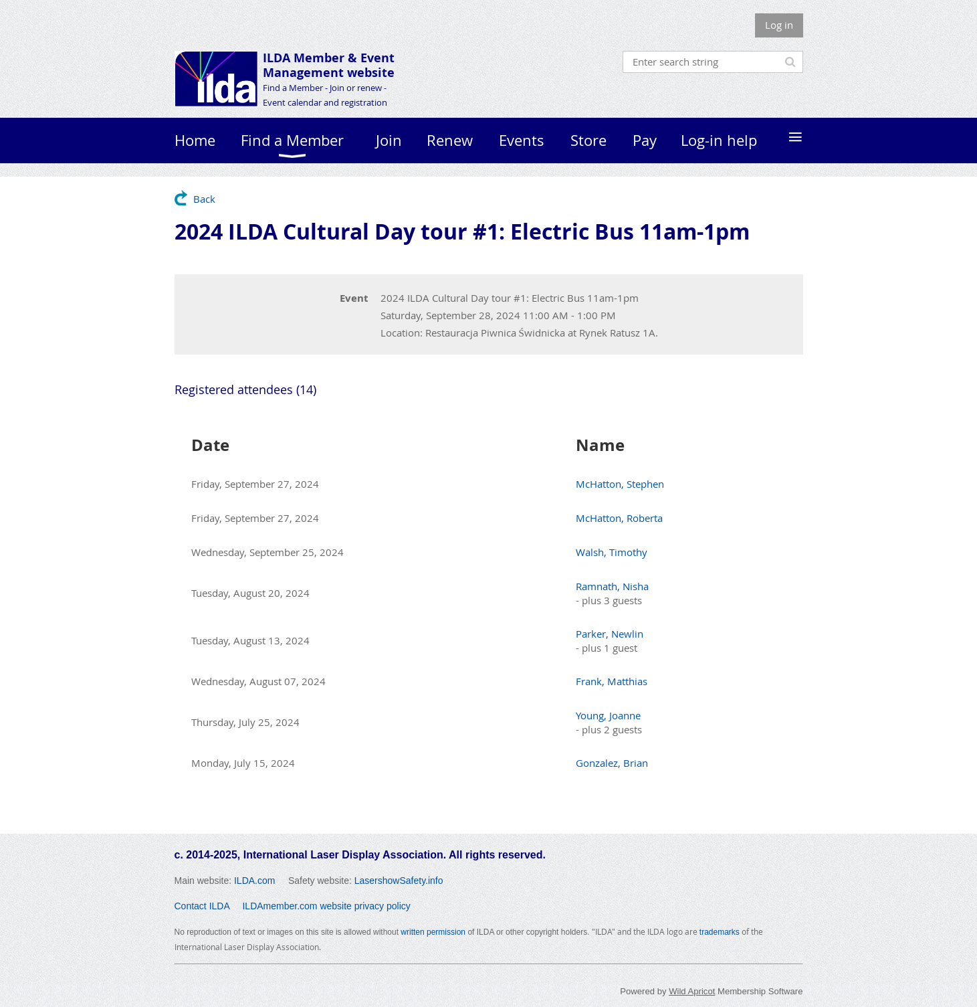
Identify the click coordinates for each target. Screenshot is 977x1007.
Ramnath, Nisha (612, 586)
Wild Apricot (692, 991)
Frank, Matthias (611, 681)
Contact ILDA (202, 906)
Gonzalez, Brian (612, 762)
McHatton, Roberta (619, 518)
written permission (433, 932)
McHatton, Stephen (620, 483)
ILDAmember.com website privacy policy (326, 906)
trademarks (719, 932)
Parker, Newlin (609, 633)
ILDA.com (254, 880)
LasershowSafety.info (398, 880)
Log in (779, 24)
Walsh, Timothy (611, 552)
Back (204, 198)
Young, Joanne (608, 715)
